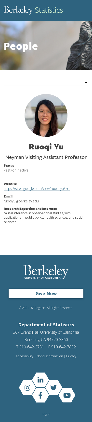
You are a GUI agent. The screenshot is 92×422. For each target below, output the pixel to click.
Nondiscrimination (50, 356)
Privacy (71, 356)
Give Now (46, 293)
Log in (46, 414)
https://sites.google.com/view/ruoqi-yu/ (37, 188)
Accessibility (24, 356)
